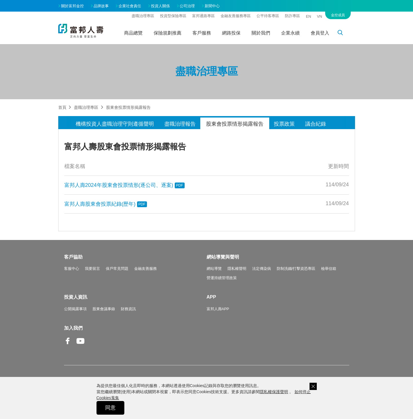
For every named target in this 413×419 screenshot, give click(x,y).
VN (319, 16)
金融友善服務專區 (236, 16)
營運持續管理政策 (222, 278)
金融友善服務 (145, 268)
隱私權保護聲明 (274, 391)
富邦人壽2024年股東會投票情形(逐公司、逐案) (124, 185)
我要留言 (92, 268)
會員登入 (320, 32)
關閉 (313, 386)
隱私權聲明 (237, 268)
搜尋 (343, 33)
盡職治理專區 (143, 16)
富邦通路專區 (203, 16)
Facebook (68, 345)
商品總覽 (133, 32)
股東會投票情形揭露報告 (234, 124)
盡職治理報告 (180, 124)
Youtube (81, 345)
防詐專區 (292, 16)
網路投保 (231, 32)
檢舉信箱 (328, 268)
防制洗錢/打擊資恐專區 (296, 268)
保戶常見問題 (117, 268)
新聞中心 (212, 6)
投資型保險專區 (173, 16)
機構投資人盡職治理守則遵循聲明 (115, 124)
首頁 (62, 107)
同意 (110, 408)
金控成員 (338, 15)
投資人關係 (160, 6)
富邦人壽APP (218, 309)
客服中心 (71, 268)
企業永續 (290, 32)
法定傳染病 (261, 268)
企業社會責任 (130, 6)
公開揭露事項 (75, 309)
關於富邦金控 (72, 6)
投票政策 (284, 124)
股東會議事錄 (103, 309)
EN (308, 16)
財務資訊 (128, 309)
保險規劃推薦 (167, 32)
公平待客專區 (267, 16)
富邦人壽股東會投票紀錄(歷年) (105, 204)
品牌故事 (101, 6)
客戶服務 (201, 32)
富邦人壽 (80, 31)
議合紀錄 (315, 124)
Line (93, 341)
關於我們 (261, 32)
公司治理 (187, 6)
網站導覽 (214, 268)
